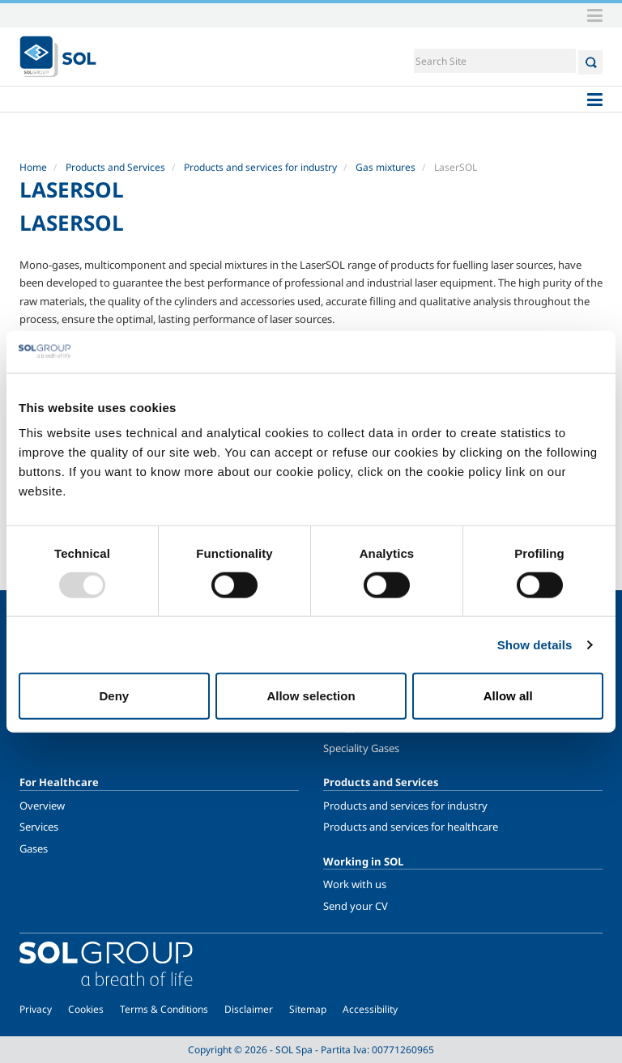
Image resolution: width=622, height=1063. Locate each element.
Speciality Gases (361, 748)
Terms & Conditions (164, 1009)
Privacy (35, 1009)
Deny (114, 696)
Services (38, 826)
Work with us (354, 884)
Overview (42, 805)
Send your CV (355, 906)
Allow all (508, 696)
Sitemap (307, 1009)
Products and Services (115, 167)
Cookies (86, 1009)
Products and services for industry (260, 167)
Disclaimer (248, 1009)
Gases (33, 848)
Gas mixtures (385, 167)
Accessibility (370, 1009)
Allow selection (310, 696)
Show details (535, 644)
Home (33, 167)
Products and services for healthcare (410, 826)
